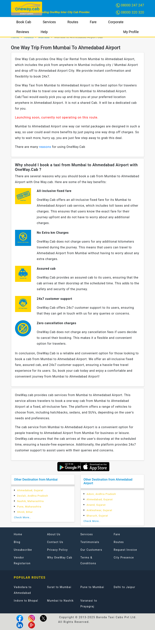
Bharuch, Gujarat (97, 515)
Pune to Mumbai (92, 587)
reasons (45, 147)
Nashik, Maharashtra (30, 501)
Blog (17, 542)
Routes (72, 22)
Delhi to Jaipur (124, 587)
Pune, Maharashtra (29, 506)
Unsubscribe (23, 549)
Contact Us (55, 542)
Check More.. (22, 517)
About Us (53, 534)
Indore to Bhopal (26, 600)
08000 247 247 (130, 5)
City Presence (124, 557)
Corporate (115, 22)
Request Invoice (125, 549)
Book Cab (23, 22)
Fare (93, 22)
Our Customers (91, 549)
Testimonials (89, 542)
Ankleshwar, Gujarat (99, 510)
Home (18, 534)
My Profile (131, 32)
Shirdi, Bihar (25, 512)
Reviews (22, 32)
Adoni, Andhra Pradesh (101, 494)
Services (49, 22)
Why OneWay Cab (59, 557)
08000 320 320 (130, 12)
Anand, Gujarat (96, 504)
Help (44, 32)
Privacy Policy (57, 549)
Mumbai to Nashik (60, 600)
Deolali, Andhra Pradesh (32, 495)
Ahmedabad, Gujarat (30, 490)
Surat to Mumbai (59, 587)
